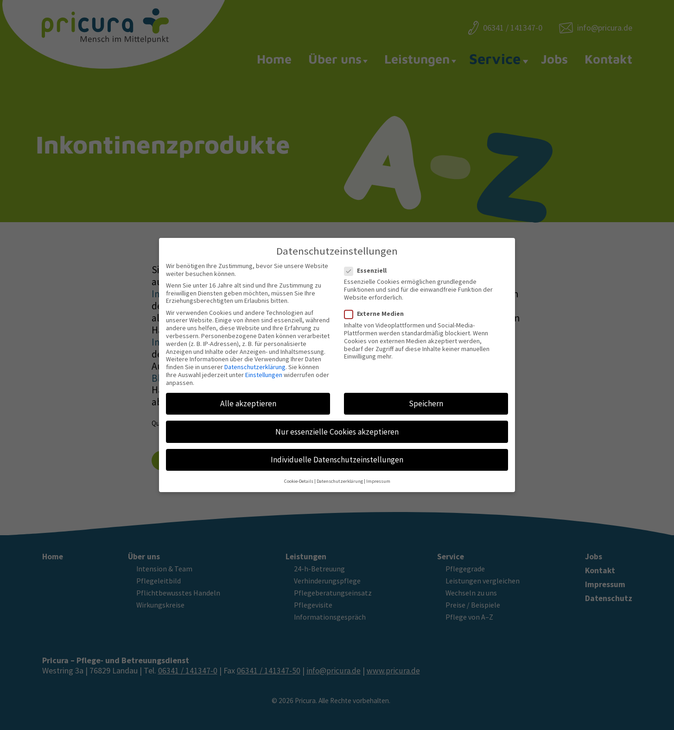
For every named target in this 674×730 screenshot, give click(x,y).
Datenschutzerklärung (255, 362)
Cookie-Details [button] (298, 476)
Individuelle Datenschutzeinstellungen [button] (337, 454)
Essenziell (368, 265)
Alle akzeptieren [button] (248, 398)
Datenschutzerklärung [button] (340, 476)
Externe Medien (377, 309)
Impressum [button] (378, 476)
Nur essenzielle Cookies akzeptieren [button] (337, 426)
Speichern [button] (426, 398)
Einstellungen (263, 369)
